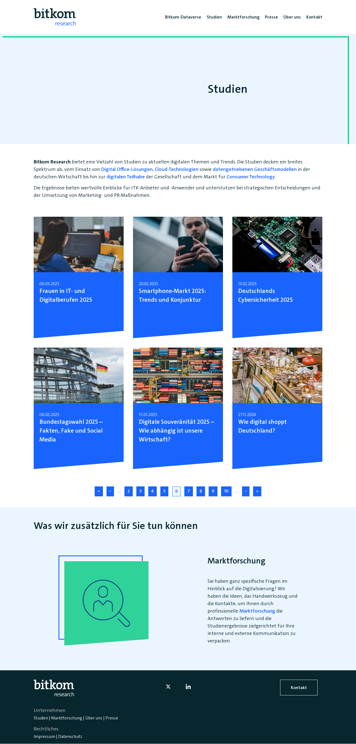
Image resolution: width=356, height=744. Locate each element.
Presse (111, 718)
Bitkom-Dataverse (183, 17)
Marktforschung (257, 611)
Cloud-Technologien (176, 169)
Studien (41, 718)
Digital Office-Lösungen (127, 169)
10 (228, 491)
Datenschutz (70, 736)
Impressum (44, 736)
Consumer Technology (251, 176)
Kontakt (299, 687)
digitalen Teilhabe (126, 176)
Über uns (93, 718)
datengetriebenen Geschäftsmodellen (255, 169)
